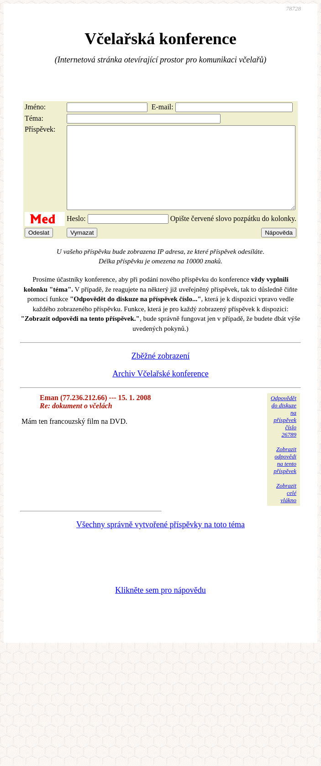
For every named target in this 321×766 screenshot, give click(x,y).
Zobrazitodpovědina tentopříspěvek (285, 476)
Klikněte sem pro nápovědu (160, 606)
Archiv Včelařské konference (160, 390)
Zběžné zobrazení (160, 372)
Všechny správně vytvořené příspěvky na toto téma (160, 540)
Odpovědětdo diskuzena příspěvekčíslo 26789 (283, 432)
